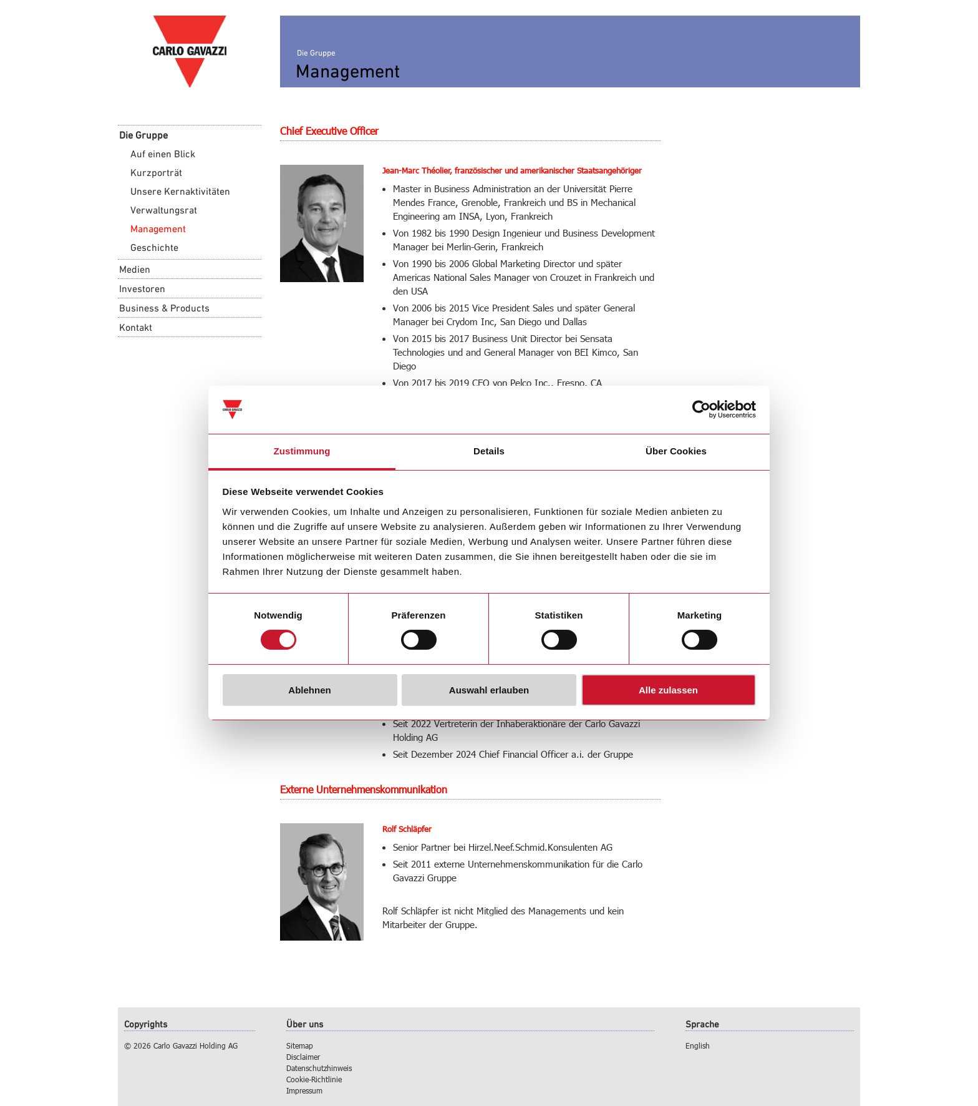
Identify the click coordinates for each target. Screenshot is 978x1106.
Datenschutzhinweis (319, 1068)
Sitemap (299, 1045)
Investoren (142, 288)
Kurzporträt (156, 172)
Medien (134, 269)
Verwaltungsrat (163, 209)
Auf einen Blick (162, 153)
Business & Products (164, 307)
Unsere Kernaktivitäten (180, 191)
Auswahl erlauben (489, 690)
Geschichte (154, 247)
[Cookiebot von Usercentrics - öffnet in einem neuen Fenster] (701, 409)
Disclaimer (303, 1057)
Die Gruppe (143, 134)
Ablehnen (309, 690)
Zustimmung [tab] (302, 451)
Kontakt (135, 327)
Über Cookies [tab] (676, 451)
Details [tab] (489, 451)
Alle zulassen (668, 690)
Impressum (304, 1090)
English (697, 1045)
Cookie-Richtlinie (314, 1079)
